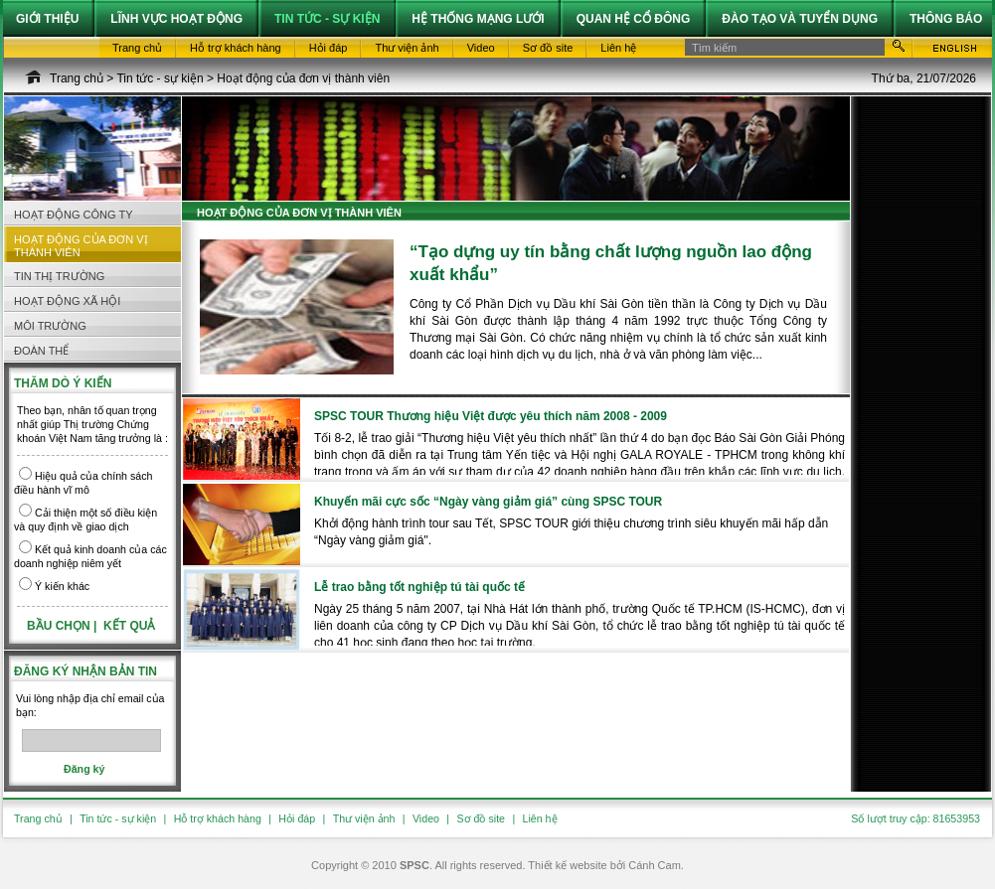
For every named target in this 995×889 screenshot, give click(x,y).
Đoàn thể (41, 351)
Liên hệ (540, 818)
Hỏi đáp (296, 818)
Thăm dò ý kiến (62, 383)
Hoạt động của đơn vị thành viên (303, 78)
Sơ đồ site (480, 818)
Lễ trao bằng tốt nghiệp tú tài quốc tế (419, 587)
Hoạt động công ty (73, 215)
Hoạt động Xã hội (67, 301)
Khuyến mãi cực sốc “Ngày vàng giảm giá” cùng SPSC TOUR (488, 502)
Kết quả (129, 626)
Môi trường (50, 326)
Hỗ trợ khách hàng (217, 818)
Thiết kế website (567, 865)
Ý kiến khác (62, 586)
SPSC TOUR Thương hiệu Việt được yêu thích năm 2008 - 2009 (490, 416)
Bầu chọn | (63, 626)
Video (426, 818)
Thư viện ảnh (364, 818)
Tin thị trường (59, 276)
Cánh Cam (654, 865)
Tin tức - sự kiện (159, 78)
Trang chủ (76, 78)
